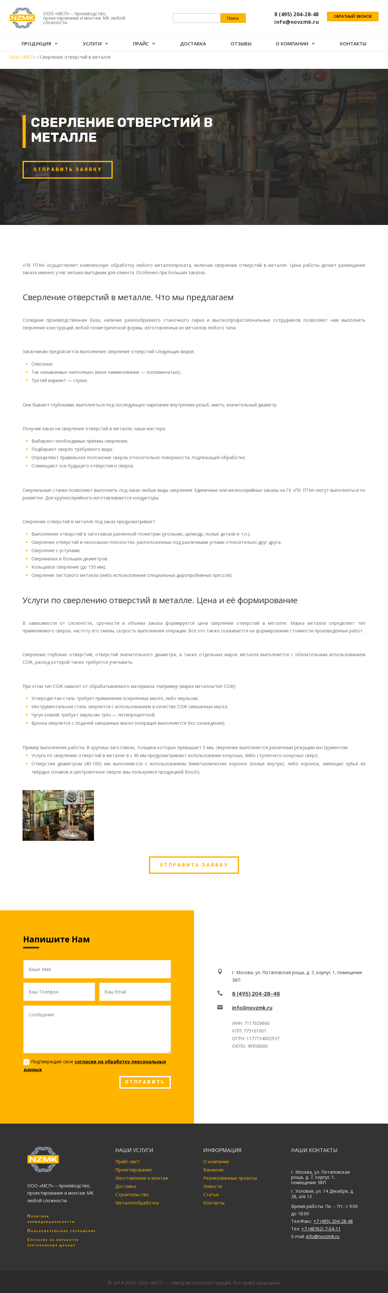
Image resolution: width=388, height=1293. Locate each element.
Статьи (211, 1194)
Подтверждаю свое (94, 1065)
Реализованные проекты (230, 1178)
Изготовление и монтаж (142, 1178)
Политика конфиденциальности (51, 1218)
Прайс (141, 44)
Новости (212, 1186)
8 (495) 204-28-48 (256, 994)
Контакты (353, 44)
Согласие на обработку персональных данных (53, 1242)
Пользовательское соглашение (61, 1230)
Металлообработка (137, 1203)
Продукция (36, 44)
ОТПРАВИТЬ (145, 1082)
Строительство (132, 1194)
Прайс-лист (127, 1161)
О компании (292, 44)
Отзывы (241, 44)
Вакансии (213, 1170)
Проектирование (133, 1170)
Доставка (193, 44)
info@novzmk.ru (252, 1008)
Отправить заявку (67, 169)
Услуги (92, 44)
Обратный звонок (353, 16)
